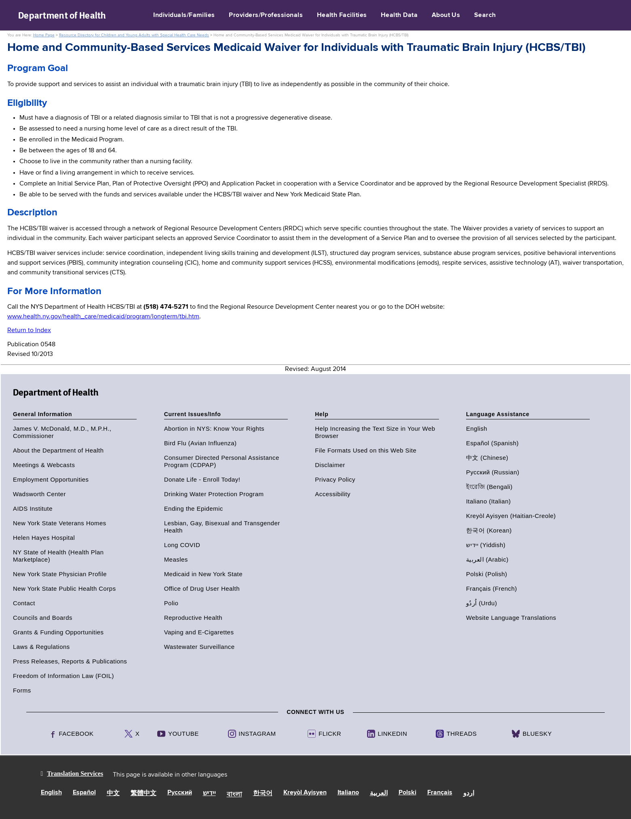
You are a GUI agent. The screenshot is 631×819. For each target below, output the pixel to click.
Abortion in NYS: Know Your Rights (214, 428)
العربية (379, 793)
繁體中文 (143, 793)
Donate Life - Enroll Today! (202, 479)
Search (485, 15)
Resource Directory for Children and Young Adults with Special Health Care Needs (134, 35)
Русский (179, 793)
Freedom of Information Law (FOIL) (63, 675)
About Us (446, 15)
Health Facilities (342, 15)
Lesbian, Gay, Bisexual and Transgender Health (222, 527)
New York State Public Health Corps (64, 588)
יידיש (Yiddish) (486, 544)
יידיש (209, 793)
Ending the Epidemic (193, 508)
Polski (407, 793)
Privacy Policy (335, 479)
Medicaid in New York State (203, 574)
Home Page (44, 35)
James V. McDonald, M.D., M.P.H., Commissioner (62, 432)
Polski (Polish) (486, 574)
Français (439, 793)
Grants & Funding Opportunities (58, 632)
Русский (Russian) (492, 472)
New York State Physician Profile (60, 574)
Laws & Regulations (41, 646)
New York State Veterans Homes (59, 523)
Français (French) (491, 588)
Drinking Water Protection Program (214, 494)
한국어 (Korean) (489, 530)
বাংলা (234, 795)
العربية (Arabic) (487, 559)
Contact (24, 603)
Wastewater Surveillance (199, 646)
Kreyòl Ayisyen (305, 793)
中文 (113, 793)
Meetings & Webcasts (44, 464)
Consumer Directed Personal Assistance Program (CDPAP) (221, 461)
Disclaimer (330, 464)
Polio (171, 603)
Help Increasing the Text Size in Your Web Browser (375, 432)
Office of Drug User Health (202, 588)
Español (84, 793)
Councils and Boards (42, 617)
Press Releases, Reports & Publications (70, 661)
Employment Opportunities (51, 479)
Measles (176, 559)
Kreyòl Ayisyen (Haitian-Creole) (511, 515)
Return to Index (29, 330)
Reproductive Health (193, 617)
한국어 (262, 793)
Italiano (348, 793)
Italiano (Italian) (488, 501)
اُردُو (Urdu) (481, 603)
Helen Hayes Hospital (44, 537)
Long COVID (182, 544)
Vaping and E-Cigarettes (199, 632)
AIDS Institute (33, 508)
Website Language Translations (511, 617)
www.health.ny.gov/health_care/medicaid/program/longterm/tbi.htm (103, 317)
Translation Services (75, 773)
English (476, 428)
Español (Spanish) (492, 443)
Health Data (399, 15)
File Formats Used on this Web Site (365, 450)
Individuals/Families (184, 15)
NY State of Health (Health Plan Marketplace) (58, 556)
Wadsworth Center (39, 494)
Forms (22, 690)
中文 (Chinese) (487, 457)
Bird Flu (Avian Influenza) (200, 443)
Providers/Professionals (266, 15)
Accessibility (332, 494)
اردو (468, 793)
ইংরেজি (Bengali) (489, 486)
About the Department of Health (58, 450)
